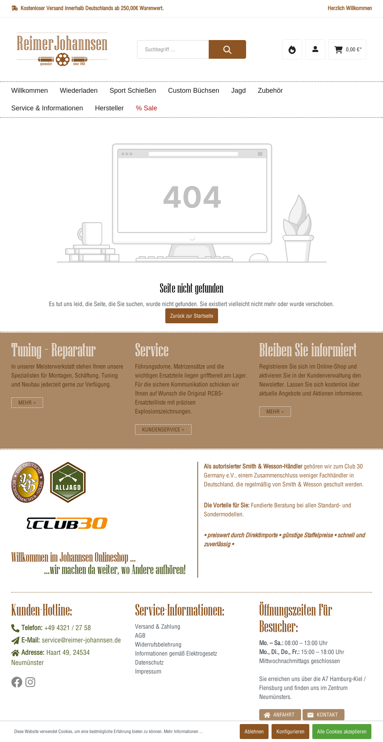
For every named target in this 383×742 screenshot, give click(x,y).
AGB (140, 635)
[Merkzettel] (292, 49)
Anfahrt (279, 714)
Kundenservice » (163, 429)
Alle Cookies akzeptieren (342, 731)
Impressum (148, 671)
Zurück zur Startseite (191, 315)
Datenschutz (149, 662)
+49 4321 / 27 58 (68, 627)
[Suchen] (227, 49)
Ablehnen (254, 731)
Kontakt (322, 714)
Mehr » (27, 402)
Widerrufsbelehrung (158, 644)
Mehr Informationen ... (183, 731)
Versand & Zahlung (157, 626)
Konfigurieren (290, 731)
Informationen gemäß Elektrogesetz (176, 653)
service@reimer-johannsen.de (81, 640)
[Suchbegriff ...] (191, 49)
